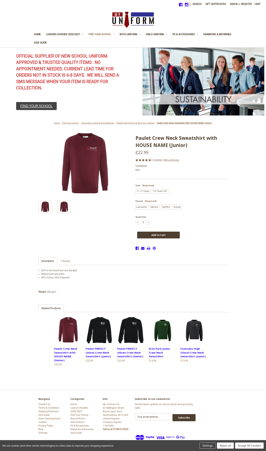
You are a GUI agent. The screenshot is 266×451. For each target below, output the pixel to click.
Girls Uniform (156, 34)
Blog (40, 429)
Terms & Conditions (48, 407)
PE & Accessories (185, 34)
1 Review (65, 261)
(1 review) (157, 159)
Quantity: (141, 216)
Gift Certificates (215, 4)
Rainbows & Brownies (217, 34)
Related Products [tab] (51, 308)
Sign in (233, 4)
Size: (144, 185)
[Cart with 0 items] (257, 4)
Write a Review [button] (171, 160)
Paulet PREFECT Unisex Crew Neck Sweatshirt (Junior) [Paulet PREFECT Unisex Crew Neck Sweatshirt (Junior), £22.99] (98, 352)
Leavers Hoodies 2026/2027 (64, 34)
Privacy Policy (45, 425)
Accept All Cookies (249, 445)
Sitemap (43, 432)
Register (246, 4)
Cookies (42, 422)
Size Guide (40, 42)
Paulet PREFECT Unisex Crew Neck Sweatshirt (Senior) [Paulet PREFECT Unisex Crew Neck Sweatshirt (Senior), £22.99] (130, 352)
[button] (36, 106)
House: (146, 201)
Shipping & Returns (48, 411)
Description (47, 261)
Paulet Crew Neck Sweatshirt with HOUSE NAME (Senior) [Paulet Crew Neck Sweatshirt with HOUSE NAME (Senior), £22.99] (65, 354)
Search (197, 4)
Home (37, 34)
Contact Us (44, 404)
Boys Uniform (130, 34)
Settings (207, 445)
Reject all (225, 445)
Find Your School (101, 34)
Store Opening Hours (49, 418)
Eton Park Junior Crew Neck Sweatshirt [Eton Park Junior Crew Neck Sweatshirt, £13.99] (159, 352)
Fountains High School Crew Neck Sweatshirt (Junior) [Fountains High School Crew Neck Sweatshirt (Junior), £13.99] (193, 352)
